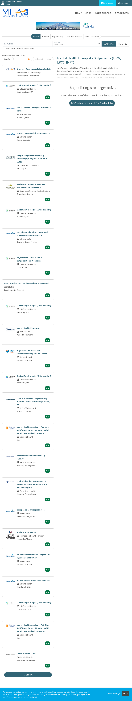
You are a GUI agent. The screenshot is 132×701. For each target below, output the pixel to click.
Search (36, 36)
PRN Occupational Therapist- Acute (33, 133)
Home (78, 13)
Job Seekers (107, 3)
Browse (45, 36)
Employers (123, 3)
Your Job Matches (74, 36)
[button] (122, 44)
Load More (28, 674)
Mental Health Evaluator (28, 328)
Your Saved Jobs (92, 36)
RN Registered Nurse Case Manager (33, 580)
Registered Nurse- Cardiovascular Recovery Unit (26, 283)
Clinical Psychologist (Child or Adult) (34, 85)
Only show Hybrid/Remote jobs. (20, 48)
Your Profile (103, 13)
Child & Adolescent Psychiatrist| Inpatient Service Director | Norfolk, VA (33, 401)
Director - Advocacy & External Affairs (34, 69)
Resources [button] (122, 13)
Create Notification (43, 59)
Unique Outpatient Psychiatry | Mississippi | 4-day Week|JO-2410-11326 (32, 158)
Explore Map (57, 36)
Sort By (7, 59)
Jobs (88, 13)
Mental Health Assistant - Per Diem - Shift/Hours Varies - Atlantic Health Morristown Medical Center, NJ (33, 430)
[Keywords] (27, 44)
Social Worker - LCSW (26, 532)
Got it (125, 693)
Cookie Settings (113, 693)
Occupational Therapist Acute (31, 509)
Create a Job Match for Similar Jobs (92, 103)
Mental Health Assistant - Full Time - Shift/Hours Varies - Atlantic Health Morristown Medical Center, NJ (34, 628)
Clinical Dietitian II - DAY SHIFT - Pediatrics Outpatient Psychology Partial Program (32, 484)
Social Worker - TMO (26, 653)
